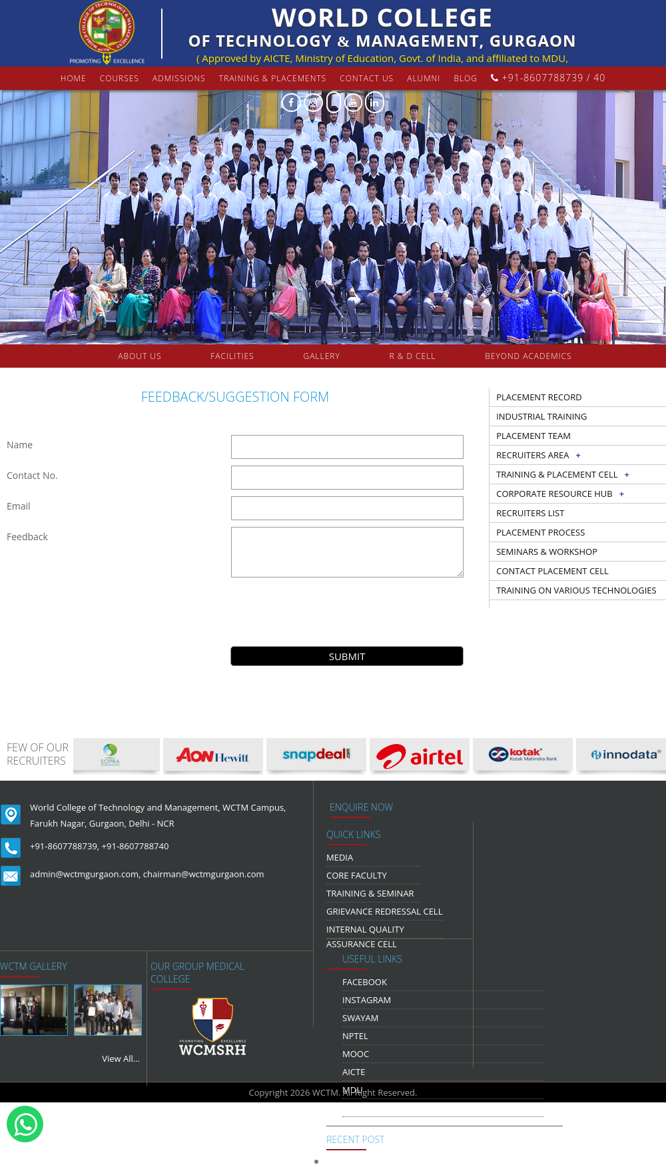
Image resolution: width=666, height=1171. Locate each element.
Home (74, 78)
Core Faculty (356, 875)
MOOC (355, 1054)
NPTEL (355, 1036)
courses (119, 78)
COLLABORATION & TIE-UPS (346, 379)
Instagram (366, 1000)
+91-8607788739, (64, 846)
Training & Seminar (370, 893)
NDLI (352, 1108)
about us (139, 356)
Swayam (360, 1018)
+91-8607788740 (135, 846)
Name (20, 444)
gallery (321, 356)
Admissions (179, 78)
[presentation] (347, 610)
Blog (466, 78)
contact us (367, 78)
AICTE (353, 1072)
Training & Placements (272, 78)
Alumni (423, 78)
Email (19, 506)
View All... (121, 1058)
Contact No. (32, 475)
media (339, 857)
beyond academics (529, 356)
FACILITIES (232, 356)
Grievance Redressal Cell (384, 911)
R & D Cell (413, 356)
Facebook (364, 982)
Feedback (27, 536)
